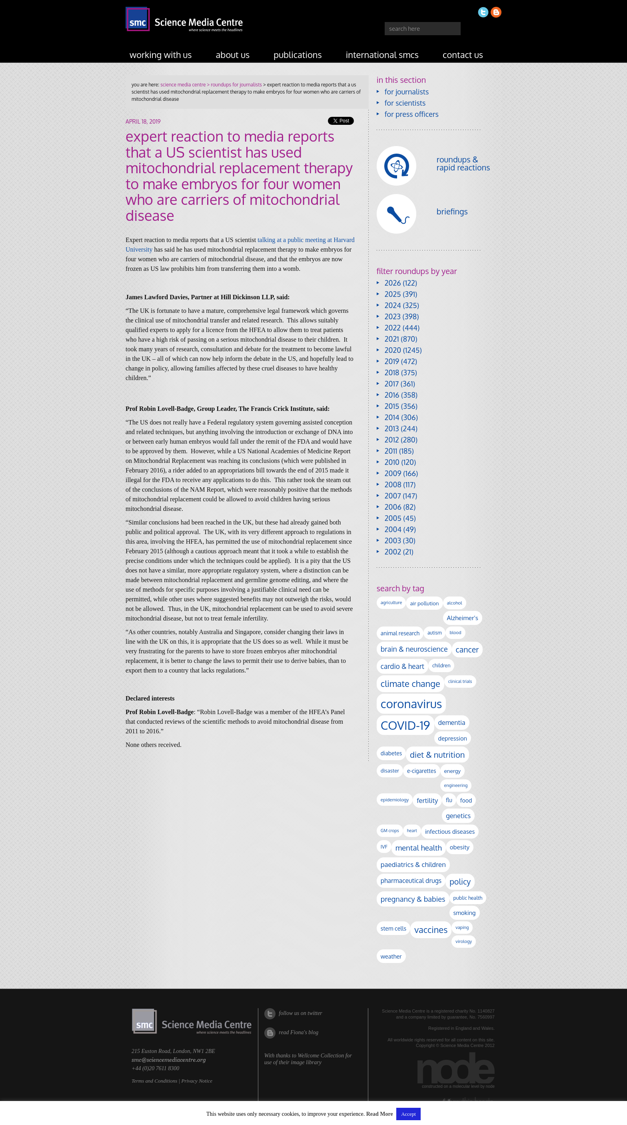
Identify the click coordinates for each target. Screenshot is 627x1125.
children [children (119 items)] (441, 665)
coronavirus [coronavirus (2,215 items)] (411, 703)
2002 (393, 551)
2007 (393, 495)
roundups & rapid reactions (463, 163)
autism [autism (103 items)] (434, 633)
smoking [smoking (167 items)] (464, 912)
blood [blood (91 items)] (455, 632)
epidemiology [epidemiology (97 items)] (395, 800)
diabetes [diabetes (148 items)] (391, 753)
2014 (392, 417)
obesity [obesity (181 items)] (459, 847)
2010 (392, 462)
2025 (393, 294)
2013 (392, 428)
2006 (393, 506)
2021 (392, 338)
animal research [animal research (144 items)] (400, 633)
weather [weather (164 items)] (391, 956)
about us (233, 54)
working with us (161, 54)
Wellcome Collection (321, 1056)
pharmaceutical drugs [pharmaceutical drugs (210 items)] (411, 881)
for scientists (405, 102)
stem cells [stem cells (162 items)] (393, 928)
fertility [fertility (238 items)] (427, 800)
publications (298, 54)
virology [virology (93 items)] (463, 941)
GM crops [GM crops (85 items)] (390, 830)
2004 (393, 529)
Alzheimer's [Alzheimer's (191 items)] (462, 618)
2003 (393, 540)
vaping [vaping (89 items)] (462, 927)
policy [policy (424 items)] (460, 882)
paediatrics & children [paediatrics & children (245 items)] (413, 864)
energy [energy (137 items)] (452, 770)
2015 (392, 406)
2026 (393, 282)
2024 (393, 305)
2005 (393, 518)
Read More (379, 1114)
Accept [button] (408, 1114)
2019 (392, 361)
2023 (393, 316)
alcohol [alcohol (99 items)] (454, 603)
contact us (463, 54)
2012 (392, 439)
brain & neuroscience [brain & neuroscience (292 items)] (414, 649)
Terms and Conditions (154, 1081)
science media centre (183, 85)
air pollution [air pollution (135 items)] (424, 603)
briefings (452, 211)
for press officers (412, 114)
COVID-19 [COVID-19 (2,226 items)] (405, 725)
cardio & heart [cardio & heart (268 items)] (402, 666)
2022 (393, 327)
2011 (391, 450)
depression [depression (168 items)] (452, 738)
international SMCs (382, 54)
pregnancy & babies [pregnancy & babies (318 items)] (413, 898)
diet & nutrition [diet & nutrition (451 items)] (437, 754)
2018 (392, 372)
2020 (393, 350)
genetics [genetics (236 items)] (458, 815)
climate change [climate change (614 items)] (410, 683)
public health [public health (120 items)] (468, 898)
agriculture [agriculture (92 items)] (391, 602)
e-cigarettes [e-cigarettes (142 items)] (421, 770)
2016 (392, 394)
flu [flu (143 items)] (449, 800)
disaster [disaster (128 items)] (390, 770)
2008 (393, 484)
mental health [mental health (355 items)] (418, 847)
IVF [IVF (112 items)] (384, 846)
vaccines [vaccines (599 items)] (430, 929)
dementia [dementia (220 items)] (451, 723)
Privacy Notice (196, 1081)
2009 (393, 473)
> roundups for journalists (234, 85)
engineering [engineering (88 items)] (456, 785)
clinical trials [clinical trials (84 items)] (460, 681)
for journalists (407, 91)
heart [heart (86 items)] (412, 830)
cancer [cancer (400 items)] (467, 650)
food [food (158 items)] (466, 800)
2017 (392, 383)
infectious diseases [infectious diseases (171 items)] (450, 831)
